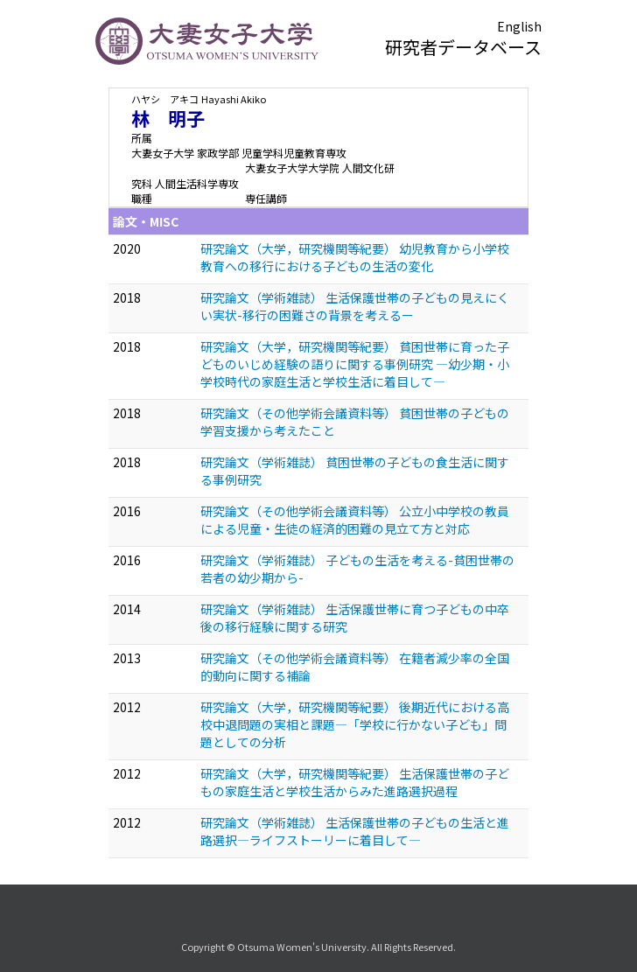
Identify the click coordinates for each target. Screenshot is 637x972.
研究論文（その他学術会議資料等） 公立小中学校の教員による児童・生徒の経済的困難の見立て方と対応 (354, 519)
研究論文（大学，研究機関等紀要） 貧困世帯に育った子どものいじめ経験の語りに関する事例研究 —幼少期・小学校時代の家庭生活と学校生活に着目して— (354, 364)
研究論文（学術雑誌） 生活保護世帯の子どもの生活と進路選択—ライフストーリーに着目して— (354, 831)
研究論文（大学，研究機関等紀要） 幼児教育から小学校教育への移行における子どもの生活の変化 (354, 257)
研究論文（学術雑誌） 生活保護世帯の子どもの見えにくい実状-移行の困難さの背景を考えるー (354, 306)
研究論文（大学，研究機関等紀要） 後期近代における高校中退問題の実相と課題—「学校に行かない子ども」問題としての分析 (354, 724)
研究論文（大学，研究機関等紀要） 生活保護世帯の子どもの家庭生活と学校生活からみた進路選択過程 (354, 782)
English (519, 26)
